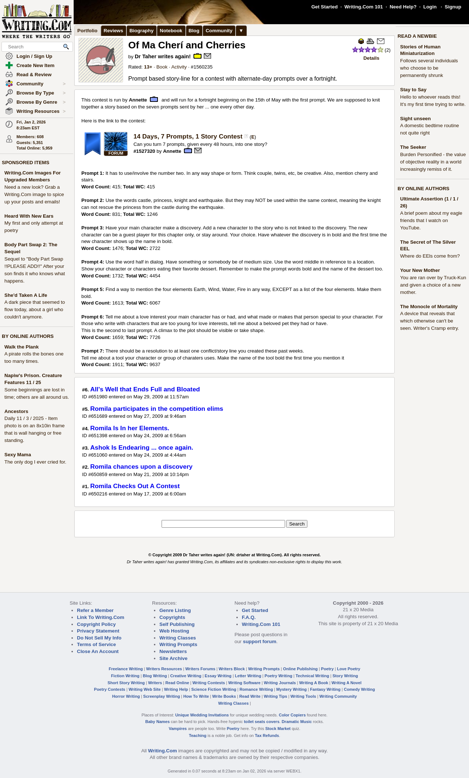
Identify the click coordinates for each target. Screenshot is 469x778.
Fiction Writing (125, 676)
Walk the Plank (21, 347)
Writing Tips (275, 696)
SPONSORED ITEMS (25, 162)
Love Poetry (349, 669)
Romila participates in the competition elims (156, 408)
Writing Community (338, 696)
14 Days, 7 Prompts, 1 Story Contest (188, 136)
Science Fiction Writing (213, 689)
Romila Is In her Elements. (129, 428)
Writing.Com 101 (363, 7)
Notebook (171, 30)
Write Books (224, 696)
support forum (259, 641)
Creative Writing (186, 676)
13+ (148, 67)
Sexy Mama (17, 454)
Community (41, 84)
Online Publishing (300, 669)
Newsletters (173, 651)
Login (429, 7)
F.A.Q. (249, 617)
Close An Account (98, 651)
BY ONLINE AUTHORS (27, 336)
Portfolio (87, 30)
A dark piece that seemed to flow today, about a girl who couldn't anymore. (34, 309)
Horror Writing (126, 696)
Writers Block (232, 669)
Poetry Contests (109, 689)
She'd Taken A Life (25, 295)
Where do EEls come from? (430, 256)
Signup (453, 7)
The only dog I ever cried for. (35, 462)
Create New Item (35, 65)
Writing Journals (280, 683)
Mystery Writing (291, 689)
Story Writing (345, 676)
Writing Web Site (145, 689)
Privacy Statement (98, 631)
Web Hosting (174, 631)
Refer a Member (95, 610)
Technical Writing (312, 676)
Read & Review (34, 74)
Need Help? (402, 7)
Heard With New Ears (28, 216)
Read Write (250, 696)
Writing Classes (177, 638)
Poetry (327, 669)
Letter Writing (248, 676)
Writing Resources (41, 111)
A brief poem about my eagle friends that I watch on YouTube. (431, 220)
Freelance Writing (126, 669)
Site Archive (173, 658)
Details (371, 58)
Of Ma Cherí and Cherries (186, 45)
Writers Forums (200, 669)
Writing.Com (162, 750)
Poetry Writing (278, 676)
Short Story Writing (126, 683)
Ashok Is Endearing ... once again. (141, 447)
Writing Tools (303, 696)
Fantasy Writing (325, 689)
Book (161, 67)
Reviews (113, 30)
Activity (179, 67)
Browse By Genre (41, 102)
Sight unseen (415, 118)
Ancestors (16, 411)
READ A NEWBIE (417, 36)
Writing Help (176, 689)
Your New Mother (420, 270)
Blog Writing (155, 676)
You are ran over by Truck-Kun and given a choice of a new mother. (433, 285)
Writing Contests (208, 683)
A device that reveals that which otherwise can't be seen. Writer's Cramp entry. (429, 321)
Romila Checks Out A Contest (135, 486)
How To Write (196, 696)
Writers (155, 683)
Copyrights (172, 617)
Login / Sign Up (34, 56)
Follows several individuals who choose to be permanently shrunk (429, 68)
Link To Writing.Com (100, 617)
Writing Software (244, 683)
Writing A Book (313, 683)
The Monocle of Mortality (429, 306)
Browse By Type (41, 93)
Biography (141, 30)
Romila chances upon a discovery (141, 466)
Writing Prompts (178, 644)
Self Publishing (177, 624)
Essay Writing (218, 676)
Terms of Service (96, 644)
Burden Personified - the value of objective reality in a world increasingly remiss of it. (433, 162)
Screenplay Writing (161, 696)
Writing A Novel (347, 683)
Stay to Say (413, 89)
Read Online (177, 683)
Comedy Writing (359, 689)
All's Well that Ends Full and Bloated (145, 389)
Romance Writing (256, 689)
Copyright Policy (96, 624)
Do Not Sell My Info (99, 638)
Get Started (324, 7)
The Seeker (413, 147)
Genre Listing (175, 610)
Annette (138, 100)
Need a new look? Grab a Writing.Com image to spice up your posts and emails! (34, 194)
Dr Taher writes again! (163, 56)
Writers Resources (164, 669)
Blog (194, 30)
